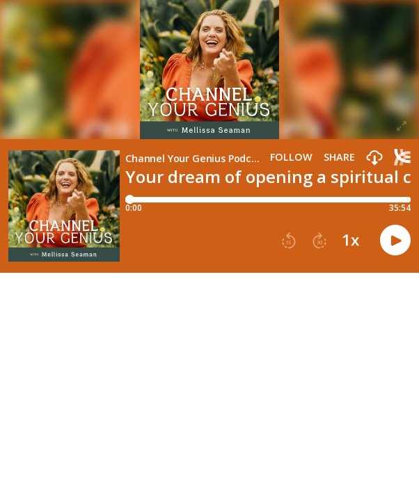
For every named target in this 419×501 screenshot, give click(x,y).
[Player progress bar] (268, 199)
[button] (374, 158)
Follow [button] (291, 157)
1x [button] (350, 240)
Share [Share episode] (339, 157)
